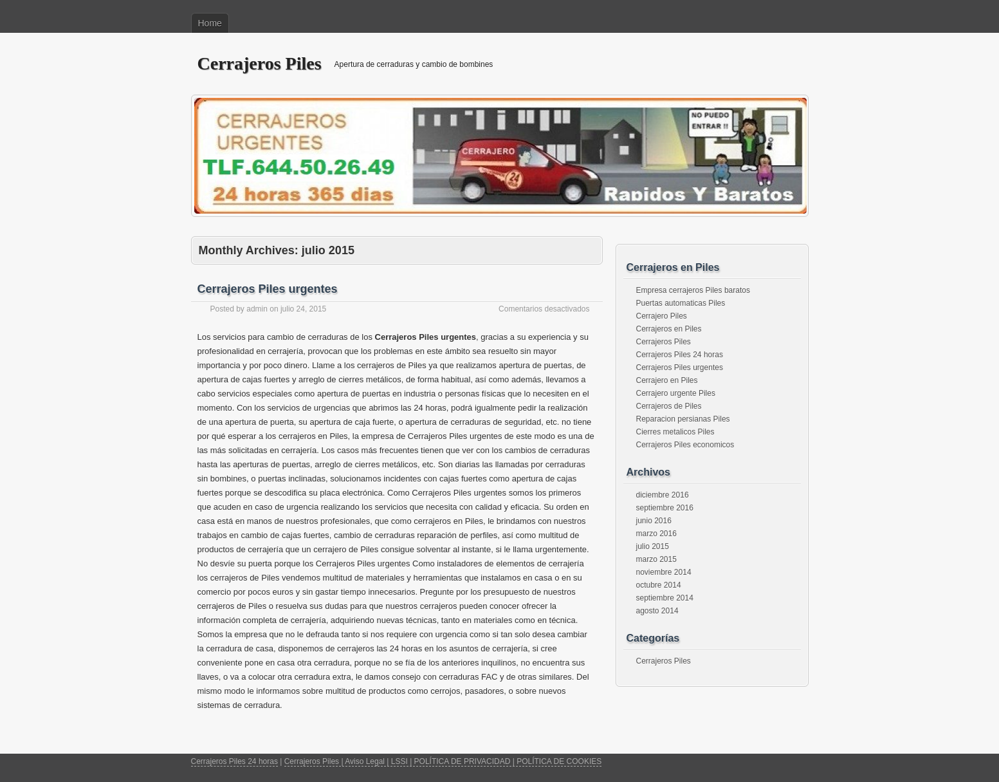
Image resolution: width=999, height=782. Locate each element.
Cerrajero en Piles (667, 380)
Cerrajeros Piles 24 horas (679, 354)
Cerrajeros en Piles (669, 328)
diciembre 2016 (662, 494)
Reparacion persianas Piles (683, 419)
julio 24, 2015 (303, 308)
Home (210, 23)
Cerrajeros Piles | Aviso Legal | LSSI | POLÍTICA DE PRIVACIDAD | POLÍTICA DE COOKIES (443, 761)
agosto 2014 (657, 610)
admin (257, 308)
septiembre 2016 (664, 507)
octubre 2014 (658, 585)
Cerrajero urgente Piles (675, 393)
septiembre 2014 (664, 597)
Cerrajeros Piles (259, 63)
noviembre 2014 (664, 572)
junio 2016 (654, 520)
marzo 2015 (656, 559)
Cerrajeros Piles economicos (685, 444)
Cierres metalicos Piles (675, 431)
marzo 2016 (656, 533)
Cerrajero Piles (661, 316)
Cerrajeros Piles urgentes (267, 289)
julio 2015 (652, 546)
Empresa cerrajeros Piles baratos (693, 290)
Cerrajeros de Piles (669, 406)
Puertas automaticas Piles (681, 303)
